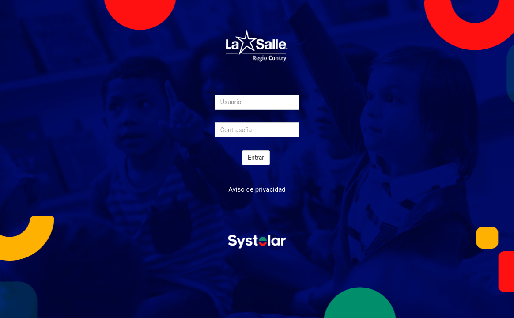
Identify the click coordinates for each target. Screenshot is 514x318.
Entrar (256, 157)
